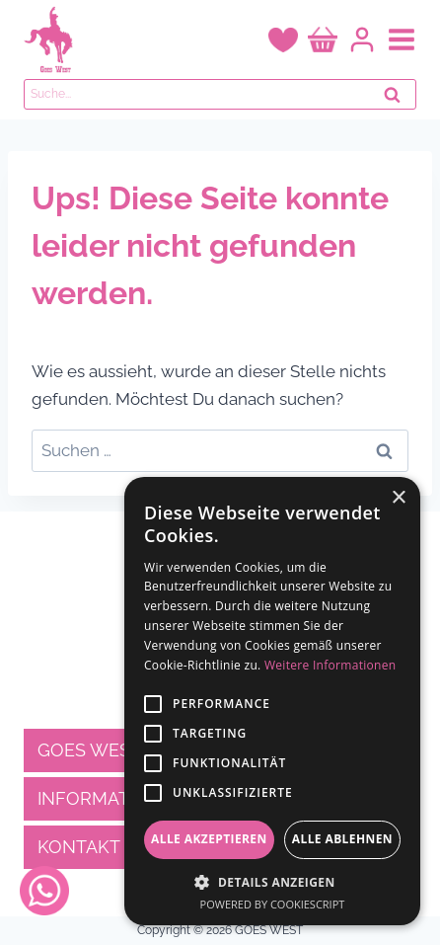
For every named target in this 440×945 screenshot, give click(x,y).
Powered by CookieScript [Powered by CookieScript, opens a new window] (272, 904)
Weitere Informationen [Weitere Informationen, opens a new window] (330, 665)
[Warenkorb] (322, 40)
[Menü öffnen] (401, 39)
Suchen (397, 100)
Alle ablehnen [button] (342, 838)
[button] (272, 882)
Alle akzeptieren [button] (209, 838)
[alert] (272, 701)
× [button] (398, 498)
